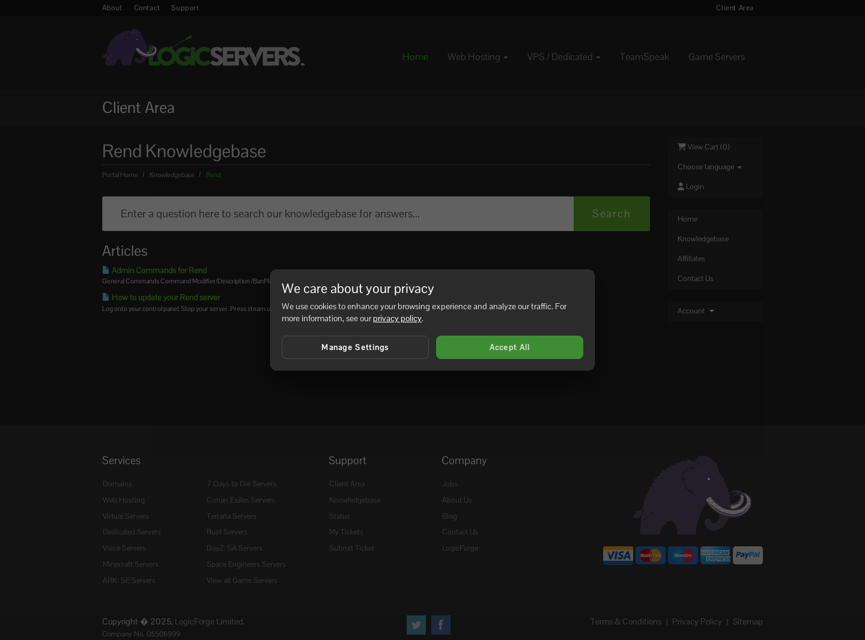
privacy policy (397, 318)
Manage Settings (355, 347)
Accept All (510, 347)
